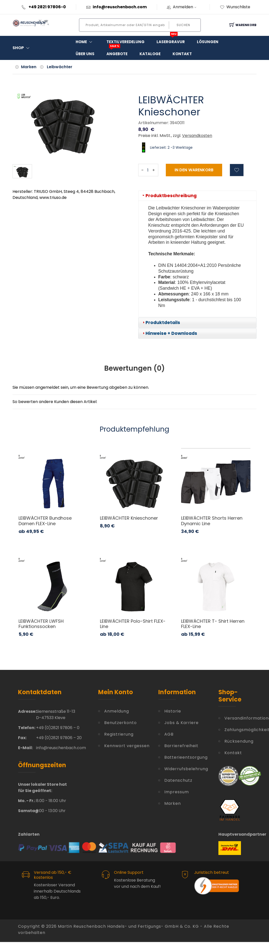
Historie (172, 712)
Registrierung (118, 735)
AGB (169, 735)
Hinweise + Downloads (171, 333)
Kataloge (150, 53)
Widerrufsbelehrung (186, 770)
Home (85, 42)
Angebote (116, 52)
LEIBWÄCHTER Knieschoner (129, 519)
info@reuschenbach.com (120, 7)
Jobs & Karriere (181, 724)
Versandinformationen (237, 719)
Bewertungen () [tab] (134, 368)
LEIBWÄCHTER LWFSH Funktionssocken (41, 625)
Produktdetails (163, 323)
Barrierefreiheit (181, 747)
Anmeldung (116, 712)
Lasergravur (171, 40)
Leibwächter (59, 67)
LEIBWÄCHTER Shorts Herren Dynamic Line (211, 522)
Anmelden (186, 7)
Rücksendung (237, 742)
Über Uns (85, 53)
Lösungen (207, 41)
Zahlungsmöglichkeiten (237, 731)
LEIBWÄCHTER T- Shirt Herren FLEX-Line (212, 625)
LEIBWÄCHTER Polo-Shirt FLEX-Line (133, 625)
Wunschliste (235, 7)
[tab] (197, 196)
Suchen (183, 25)
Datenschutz (178, 781)
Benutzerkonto (120, 724)
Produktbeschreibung (171, 196)
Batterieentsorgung (186, 758)
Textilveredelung (125, 41)
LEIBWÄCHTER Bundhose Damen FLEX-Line (45, 522)
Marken (28, 67)
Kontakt (182, 53)
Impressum (176, 793)
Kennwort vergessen (127, 747)
